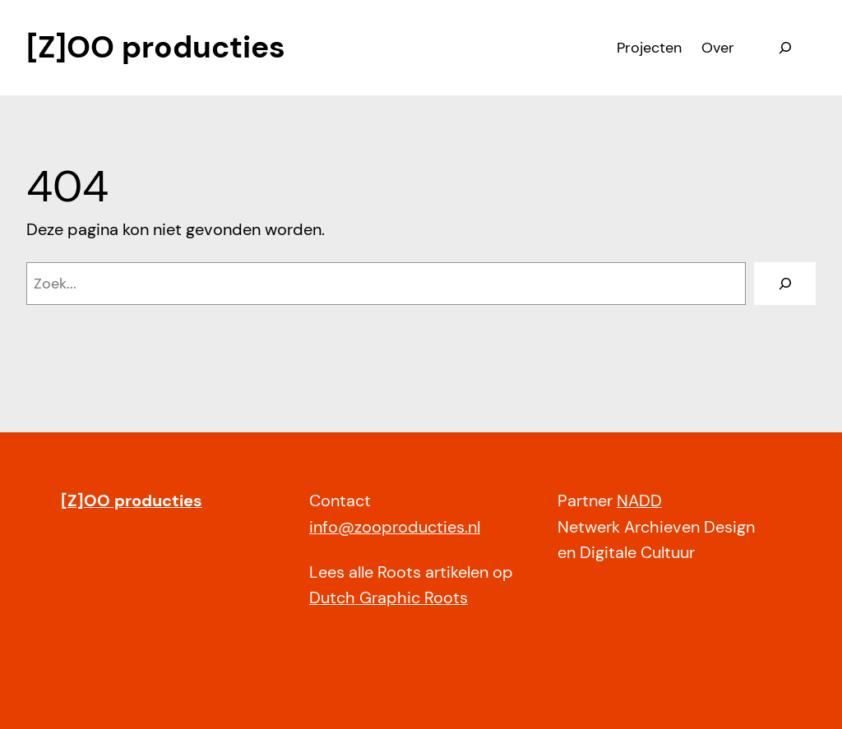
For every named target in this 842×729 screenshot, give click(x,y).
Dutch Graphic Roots (388, 598)
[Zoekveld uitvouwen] (785, 47)
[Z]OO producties (155, 47)
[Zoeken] (785, 283)
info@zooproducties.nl (394, 527)
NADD (639, 501)
